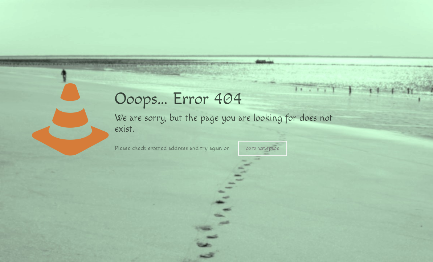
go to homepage (262, 148)
